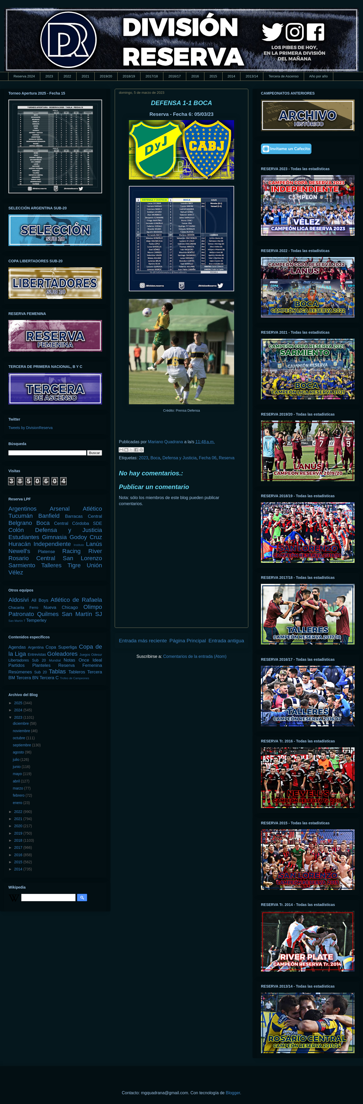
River (95, 551)
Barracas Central (83, 516)
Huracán (19, 544)
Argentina (36, 647)
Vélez (15, 572)
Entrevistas (37, 654)
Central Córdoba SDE (78, 523)
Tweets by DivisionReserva (30, 428)
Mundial (54, 660)
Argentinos (22, 508)
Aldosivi (18, 600)
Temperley (36, 620)
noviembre (22, 731)
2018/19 (129, 76)
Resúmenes (20, 671)
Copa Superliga (61, 647)
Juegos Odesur (90, 655)
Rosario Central (31, 558)
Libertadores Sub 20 (27, 660)
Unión (94, 565)
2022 (67, 76)
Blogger (233, 1093)
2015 (213, 76)
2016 (195, 76)
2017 (18, 847)
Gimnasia (54, 537)
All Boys (39, 600)
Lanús (94, 544)
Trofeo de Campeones (74, 678)
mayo (18, 774)
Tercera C (49, 677)
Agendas (17, 647)
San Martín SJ (82, 614)
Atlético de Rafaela (76, 600)
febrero (19, 795)
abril (17, 781)
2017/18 (151, 76)
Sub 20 (40, 672)
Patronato (21, 614)
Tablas (57, 671)
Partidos (16, 665)
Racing (71, 551)
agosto (19, 752)
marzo (18, 788)
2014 (231, 76)
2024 (18, 710)
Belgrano (20, 523)
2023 (49, 76)
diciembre (21, 723)
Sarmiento (21, 565)
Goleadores (62, 653)
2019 (18, 833)
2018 (18, 840)
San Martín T (16, 620)
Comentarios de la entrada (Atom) (194, 656)
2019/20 (106, 76)
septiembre (22, 745)
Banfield (48, 515)
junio (17, 767)
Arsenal (60, 508)
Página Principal (187, 640)
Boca (155, 458)
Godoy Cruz (85, 537)
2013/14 (252, 76)
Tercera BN (27, 677)
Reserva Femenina (80, 665)
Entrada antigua (226, 640)
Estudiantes (23, 537)
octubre (19, 738)
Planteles (41, 665)
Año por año (318, 76)
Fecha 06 (207, 458)
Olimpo (92, 607)
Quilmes (48, 614)
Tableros (76, 671)
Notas (69, 660)
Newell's (19, 551)
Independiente (52, 544)
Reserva (227, 458)
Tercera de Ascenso (284, 76)
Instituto (79, 544)
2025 (18, 703)
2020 (18, 826)
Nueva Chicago (60, 607)
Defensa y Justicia (179, 458)
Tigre (74, 565)
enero (18, 803)
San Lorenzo (82, 558)
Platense (46, 551)
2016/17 (174, 76)
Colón (16, 530)
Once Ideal (90, 660)
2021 (85, 76)
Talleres (51, 565)
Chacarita (16, 607)
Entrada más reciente (143, 640)
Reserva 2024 (24, 76)
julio (17, 759)
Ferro (33, 607)
